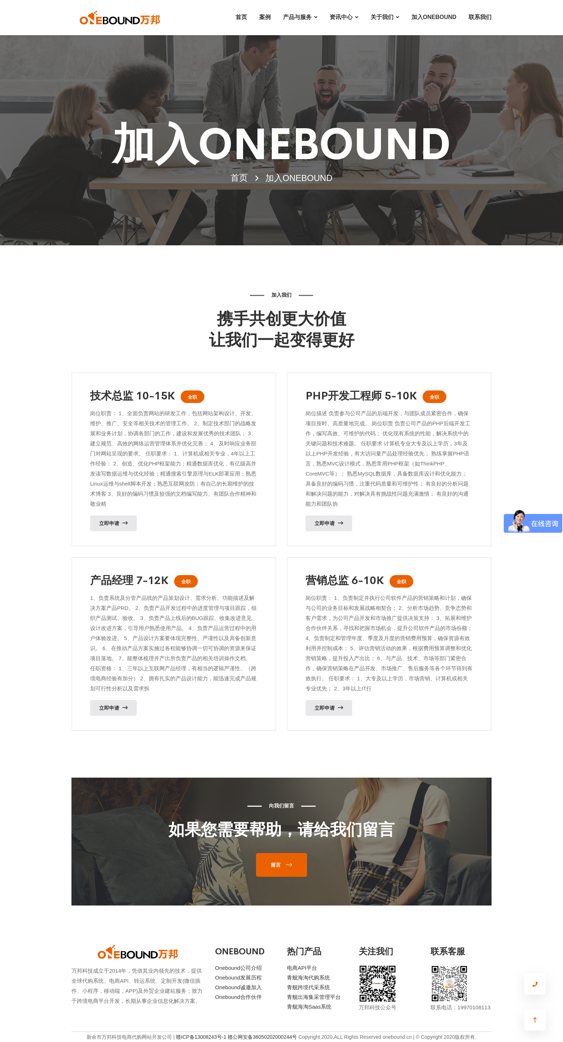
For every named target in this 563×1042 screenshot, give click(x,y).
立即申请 (113, 523)
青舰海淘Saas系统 (309, 1007)
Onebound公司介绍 (238, 968)
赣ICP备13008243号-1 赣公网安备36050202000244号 (236, 1037)
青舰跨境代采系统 (308, 987)
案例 (265, 17)
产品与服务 (297, 17)
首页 (241, 17)
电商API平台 (302, 968)
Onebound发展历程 (238, 977)
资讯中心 (341, 17)
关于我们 (382, 17)
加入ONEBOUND (433, 17)
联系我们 (480, 17)
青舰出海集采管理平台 (314, 997)
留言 (276, 865)
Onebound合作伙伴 (238, 997)
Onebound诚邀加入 (238, 987)
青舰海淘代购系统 (308, 977)
